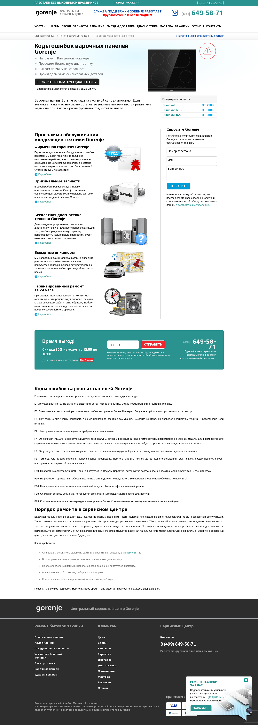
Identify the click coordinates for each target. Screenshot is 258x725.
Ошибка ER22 (172, 115)
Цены (55, 26)
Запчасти (80, 26)
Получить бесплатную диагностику (66, 82)
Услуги (40, 26)
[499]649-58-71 (131, 552)
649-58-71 (202, 12)
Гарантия (97, 26)
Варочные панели (47, 668)
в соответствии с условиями (192, 204)
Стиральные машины (49, 637)
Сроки (66, 26)
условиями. (138, 358)
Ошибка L (169, 105)
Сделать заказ (211, 2)
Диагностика (147, 26)
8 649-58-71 (216, 697)
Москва (131, 2)
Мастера (166, 26)
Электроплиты (45, 663)
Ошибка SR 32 (172, 110)
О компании (106, 671)
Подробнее (44, 174)
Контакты (214, 26)
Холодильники (45, 642)
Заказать (200, 708)
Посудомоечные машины (52, 648)
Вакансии (182, 26)
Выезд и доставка (120, 26)
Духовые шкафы (46, 674)
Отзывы (198, 26)
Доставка (105, 659)
